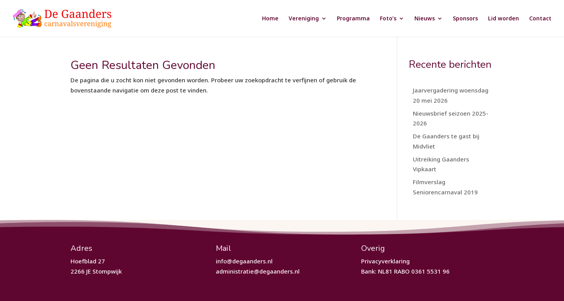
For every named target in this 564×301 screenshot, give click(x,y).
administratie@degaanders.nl (258, 271)
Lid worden (503, 19)
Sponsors (465, 19)
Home (270, 19)
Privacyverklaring (385, 261)
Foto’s (388, 19)
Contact (540, 19)
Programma (353, 19)
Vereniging (304, 19)
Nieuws (424, 19)
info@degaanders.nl (244, 261)
